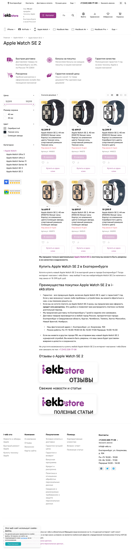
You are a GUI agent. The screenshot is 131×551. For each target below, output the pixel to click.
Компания (29, 435)
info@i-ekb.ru (105, 446)
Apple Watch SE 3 (14, 168)
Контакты (30, 3)
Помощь (71, 435)
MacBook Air (78, 29)
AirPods (23, 29)
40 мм (10, 114)
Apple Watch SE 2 (14, 171)
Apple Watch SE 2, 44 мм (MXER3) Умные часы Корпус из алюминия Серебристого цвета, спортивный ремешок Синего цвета (113, 218)
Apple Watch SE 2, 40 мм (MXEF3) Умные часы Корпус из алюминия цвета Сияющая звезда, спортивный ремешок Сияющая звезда (52, 218)
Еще (72, 3)
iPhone (8, 29)
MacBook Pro (98, 29)
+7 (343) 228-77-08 (89, 3)
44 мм (10, 118)
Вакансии (29, 447)
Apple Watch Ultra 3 (15, 154)
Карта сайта (30, 451)
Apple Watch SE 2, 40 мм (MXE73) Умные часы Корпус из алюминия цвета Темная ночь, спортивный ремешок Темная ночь (83, 138)
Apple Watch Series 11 (16, 161)
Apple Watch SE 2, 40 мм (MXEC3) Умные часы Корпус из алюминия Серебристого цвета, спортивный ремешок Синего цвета (113, 138)
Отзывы (28, 443)
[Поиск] (69, 15)
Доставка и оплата (44, 3)
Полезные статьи (75, 450)
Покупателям (52, 435)
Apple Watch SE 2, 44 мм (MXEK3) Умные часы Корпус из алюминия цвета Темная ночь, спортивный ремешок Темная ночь (52, 138)
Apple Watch (41, 29)
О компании (30, 439)
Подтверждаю (13, 544)
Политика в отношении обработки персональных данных (53, 479)
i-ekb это (7, 435)
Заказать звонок (108, 3)
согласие (24, 538)
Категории (9, 145)
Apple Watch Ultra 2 (15, 158)
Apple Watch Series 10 (16, 164)
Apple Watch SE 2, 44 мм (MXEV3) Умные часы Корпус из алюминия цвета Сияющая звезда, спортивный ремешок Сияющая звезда (83, 218)
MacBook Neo (60, 29)
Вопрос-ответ (73, 446)
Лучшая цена (60, 3)
